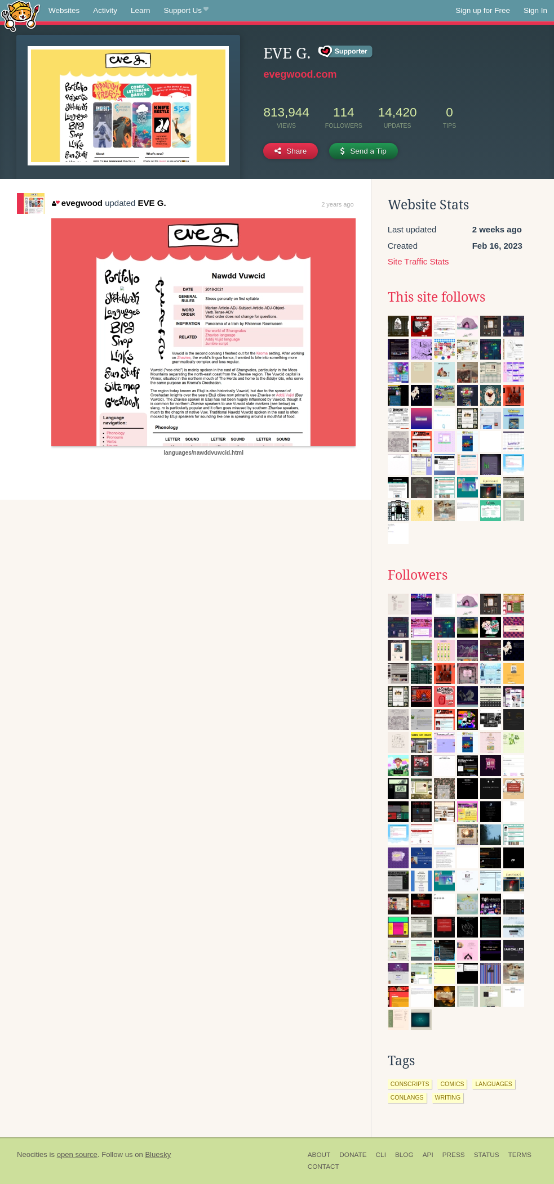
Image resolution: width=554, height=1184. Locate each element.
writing (448, 1097)
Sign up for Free (482, 10)
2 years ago (337, 204)
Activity (105, 10)
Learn (140, 10)
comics (452, 1083)
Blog (404, 1155)
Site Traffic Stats (418, 261)
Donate (352, 1155)
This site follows (436, 297)
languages (493, 1083)
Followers (417, 575)
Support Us (186, 10)
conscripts (410, 1083)
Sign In (535, 10)
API (428, 1155)
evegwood (77, 203)
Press (453, 1155)
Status (486, 1155)
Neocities (32, 1154)
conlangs (407, 1097)
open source (77, 1154)
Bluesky (158, 1154)
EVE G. (152, 203)
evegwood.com (299, 74)
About (319, 1155)
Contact (323, 1166)
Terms (519, 1155)
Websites (63, 10)
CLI (381, 1155)
